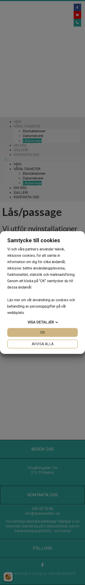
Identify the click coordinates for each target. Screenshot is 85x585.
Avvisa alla (42, 344)
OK (42, 332)
